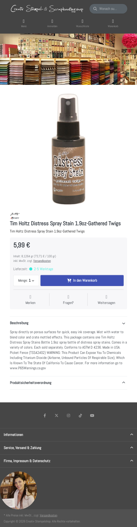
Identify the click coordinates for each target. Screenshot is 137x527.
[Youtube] (92, 415)
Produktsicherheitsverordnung (30, 382)
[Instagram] (68, 415)
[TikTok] (80, 415)
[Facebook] (45, 415)
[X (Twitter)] (57, 415)
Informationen (13, 434)
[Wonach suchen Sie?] (108, 9)
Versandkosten (42, 261)
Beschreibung (19, 323)
